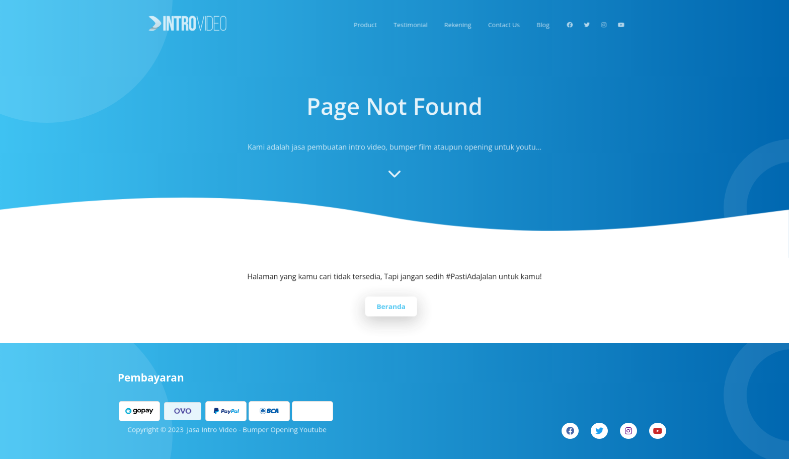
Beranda (391, 305)
